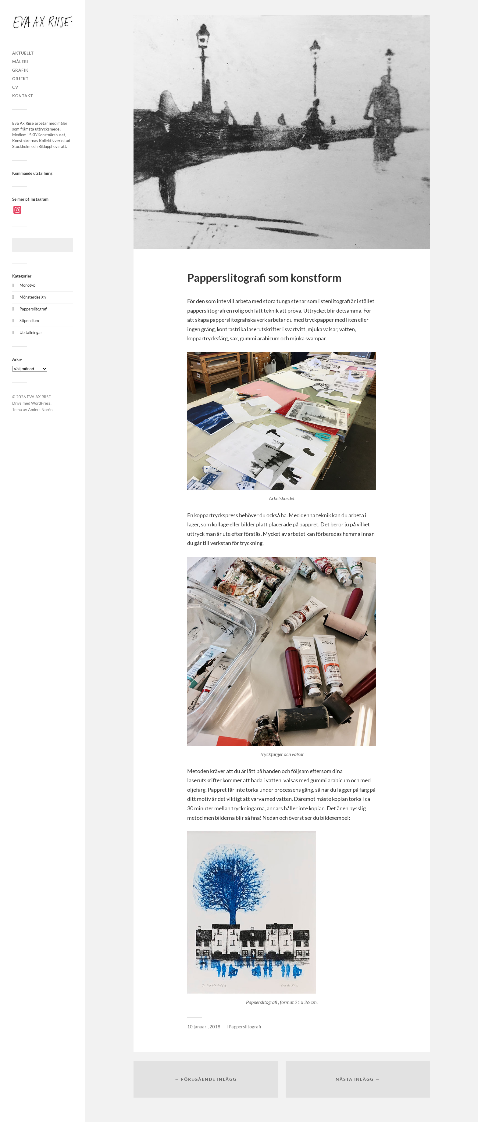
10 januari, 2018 (203, 1026)
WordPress (41, 403)
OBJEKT (20, 78)
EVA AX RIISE (39, 396)
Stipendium (29, 320)
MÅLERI (20, 61)
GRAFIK (20, 70)
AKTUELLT (23, 53)
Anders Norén (40, 409)
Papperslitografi (33, 308)
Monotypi (28, 285)
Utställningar (31, 332)
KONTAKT (22, 95)
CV (15, 87)
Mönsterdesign (33, 297)
